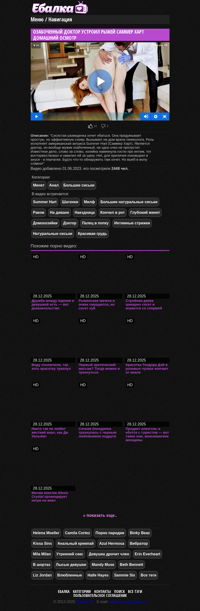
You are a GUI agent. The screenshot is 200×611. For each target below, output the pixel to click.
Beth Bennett (131, 565)
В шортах (41, 565)
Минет (39, 185)
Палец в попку (95, 223)
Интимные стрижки (132, 223)
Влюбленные (69, 575)
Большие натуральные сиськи (129, 202)
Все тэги (135, 591)
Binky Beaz (140, 533)
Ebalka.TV (85, 602)
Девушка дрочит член (109, 554)
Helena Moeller (46, 533)
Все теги (148, 575)
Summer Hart (45, 202)
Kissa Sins (42, 543)
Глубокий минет (145, 212)
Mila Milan (42, 554)
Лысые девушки (71, 565)
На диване (59, 212)
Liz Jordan (42, 575)
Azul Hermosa (111, 543)
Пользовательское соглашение (100, 595)
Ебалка (64, 591)
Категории (82, 591)
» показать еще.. (100, 515)
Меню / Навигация (51, 19)
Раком (39, 212)
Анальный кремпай (75, 543)
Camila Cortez (77, 533)
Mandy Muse (103, 565)
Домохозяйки (45, 223)
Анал (54, 185)
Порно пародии (109, 533)
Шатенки (70, 202)
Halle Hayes (98, 575)
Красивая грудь (92, 234)
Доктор (69, 223)
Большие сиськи (78, 185)
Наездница (85, 212)
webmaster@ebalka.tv (128, 602)
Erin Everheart (147, 554)
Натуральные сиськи (52, 234)
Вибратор (139, 543)
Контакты (102, 591)
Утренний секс (70, 554)
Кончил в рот (112, 212)
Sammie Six (124, 575)
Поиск (119, 591)
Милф (89, 202)
